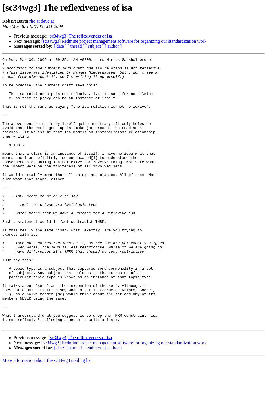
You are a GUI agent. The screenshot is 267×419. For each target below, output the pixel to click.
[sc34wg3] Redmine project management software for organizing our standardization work (123, 41)
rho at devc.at (41, 21)
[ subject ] (94, 46)
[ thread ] (76, 46)
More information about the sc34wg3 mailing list (47, 414)
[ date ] (60, 46)
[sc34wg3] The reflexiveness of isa (80, 36)
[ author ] (113, 46)
